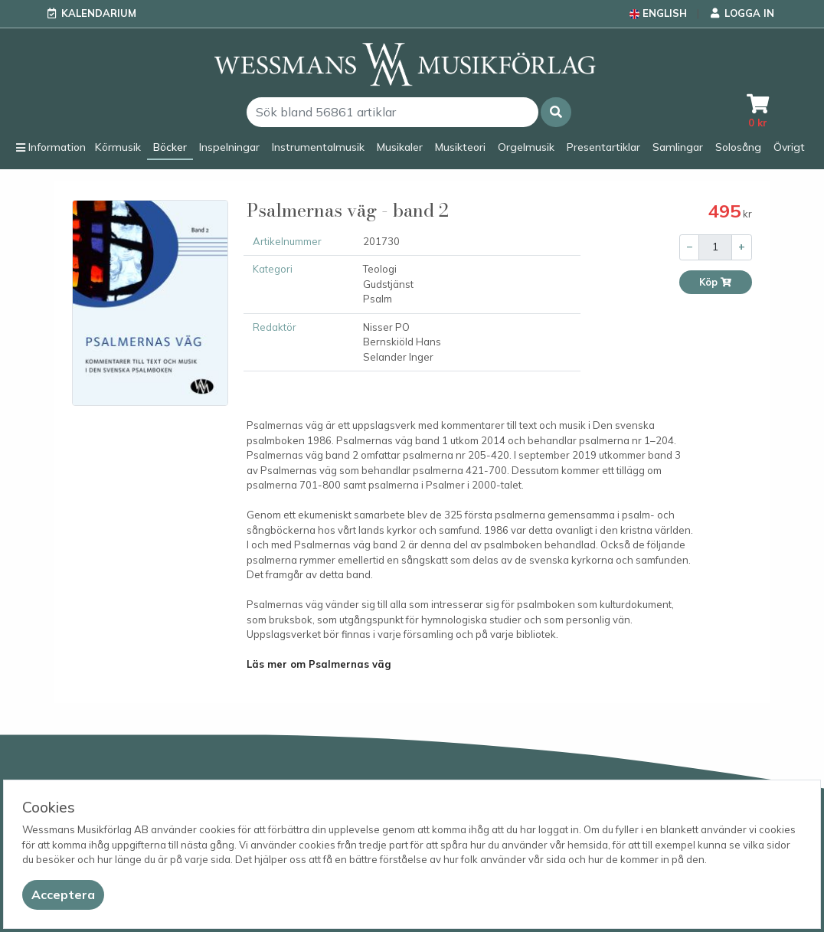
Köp (715, 282)
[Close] (63, 895)
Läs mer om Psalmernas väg (319, 664)
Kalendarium (98, 13)
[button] (556, 112)
